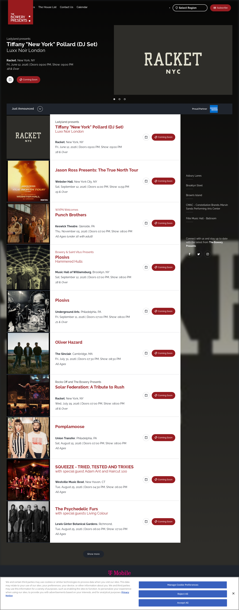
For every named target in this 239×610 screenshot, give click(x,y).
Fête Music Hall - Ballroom (200, 218)
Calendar (109, 7)
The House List (75, 7)
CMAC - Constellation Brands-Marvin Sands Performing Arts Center (205, 207)
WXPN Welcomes (68, 209)
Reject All (183, 594)
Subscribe (222, 7)
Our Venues (55, 7)
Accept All (182, 602)
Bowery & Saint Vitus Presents (76, 252)
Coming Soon (33, 79)
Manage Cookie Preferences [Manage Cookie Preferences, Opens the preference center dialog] (182, 585)
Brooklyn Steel (193, 185)
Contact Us (94, 7)
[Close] (233, 593)
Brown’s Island (193, 195)
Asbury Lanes (192, 175)
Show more (94, 553)
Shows (41, 7)
